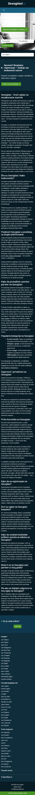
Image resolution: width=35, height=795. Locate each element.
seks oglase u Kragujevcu (9, 368)
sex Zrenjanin (5, 655)
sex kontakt (5, 753)
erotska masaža (6, 679)
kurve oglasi (5, 715)
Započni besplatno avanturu (15, 29)
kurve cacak (5, 671)
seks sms (4, 645)
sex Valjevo (5, 640)
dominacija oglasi (6, 676)
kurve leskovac (6, 767)
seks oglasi (5, 686)
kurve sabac (5, 666)
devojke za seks (6, 702)
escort (3, 743)
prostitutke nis (6, 699)
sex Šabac (4, 663)
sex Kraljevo (5, 712)
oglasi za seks (6, 751)
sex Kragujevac (6, 647)
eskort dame (5, 704)
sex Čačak (4, 718)
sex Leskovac (5, 723)
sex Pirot (4, 710)
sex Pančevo (5, 746)
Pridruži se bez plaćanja (11, 84)
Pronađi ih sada (7, 45)
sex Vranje (4, 669)
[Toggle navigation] (3, 10)
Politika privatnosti (17, 789)
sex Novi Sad (5, 650)
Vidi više (17, 626)
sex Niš (3, 759)
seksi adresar (5, 674)
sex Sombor (5, 735)
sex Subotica (5, 732)
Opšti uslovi (17, 787)
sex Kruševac (5, 658)
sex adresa (4, 764)
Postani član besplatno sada (17, 793)
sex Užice (4, 748)
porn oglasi (4, 642)
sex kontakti (5, 691)
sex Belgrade (5, 661)
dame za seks (5, 756)
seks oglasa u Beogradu (13, 256)
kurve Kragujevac (6, 761)
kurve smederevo (7, 738)
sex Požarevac (6, 653)
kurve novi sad (6, 707)
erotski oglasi (5, 689)
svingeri (3, 694)
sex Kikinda (5, 725)
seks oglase (5, 318)
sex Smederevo (6, 720)
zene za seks (5, 696)
